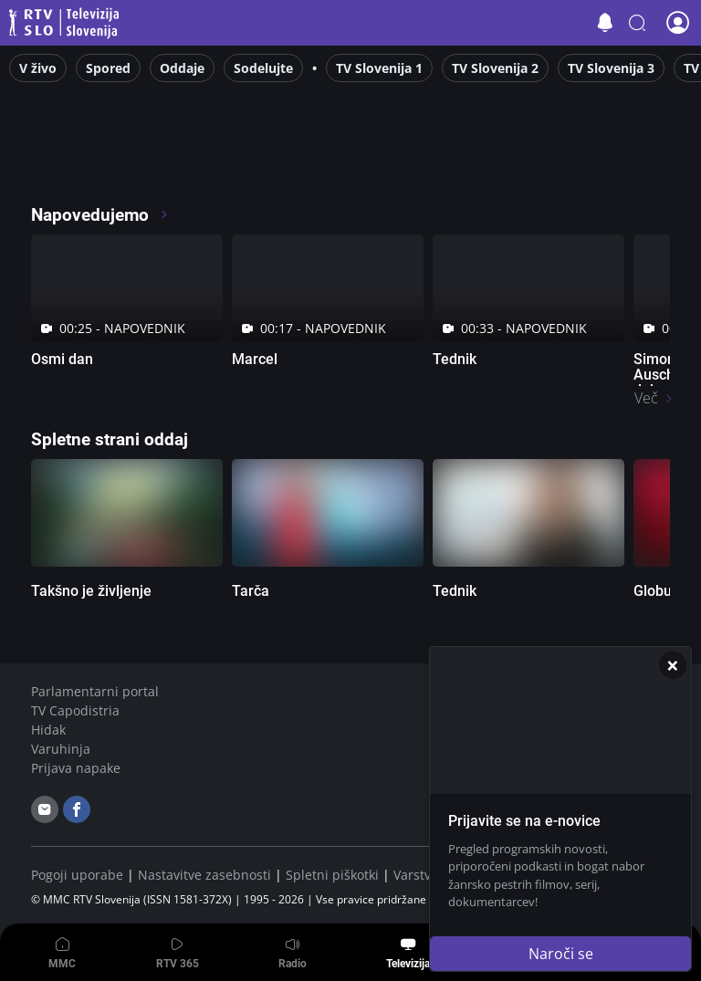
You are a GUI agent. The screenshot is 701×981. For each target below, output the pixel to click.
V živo (38, 68)
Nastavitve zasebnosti (204, 874)
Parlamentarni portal (95, 691)
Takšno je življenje (91, 591)
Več (646, 398)
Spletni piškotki (332, 874)
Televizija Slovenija (66, 23)
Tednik (454, 359)
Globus (656, 591)
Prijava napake (75, 768)
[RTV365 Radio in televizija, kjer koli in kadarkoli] (196, 164)
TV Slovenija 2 (495, 68)
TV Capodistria (75, 710)
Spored (108, 68)
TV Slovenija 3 (611, 68)
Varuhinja (60, 748)
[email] (44, 809)
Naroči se (560, 954)
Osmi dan (62, 359)
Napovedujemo (100, 214)
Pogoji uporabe (77, 874)
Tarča (250, 591)
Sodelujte (263, 68)
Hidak (48, 729)
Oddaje (182, 68)
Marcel (254, 359)
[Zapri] (672, 665)
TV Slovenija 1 (379, 68)
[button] (637, 23)
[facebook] (76, 809)
